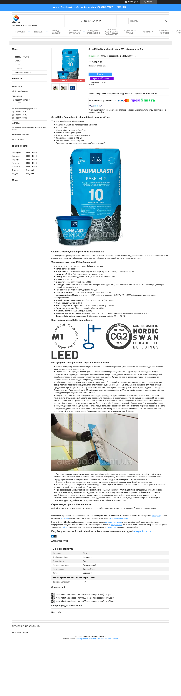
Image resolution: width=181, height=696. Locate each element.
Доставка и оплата (23, 72)
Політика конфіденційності (108, 639)
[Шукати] (166, 21)
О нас (17, 65)
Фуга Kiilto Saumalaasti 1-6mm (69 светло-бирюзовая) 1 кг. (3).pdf (85, 601)
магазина (65, 518)
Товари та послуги (164, 32)
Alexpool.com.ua (142, 531)
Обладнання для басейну (93, 32)
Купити (100, 74)
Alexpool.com (116, 525)
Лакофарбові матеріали (75, 32)
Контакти (148, 32)
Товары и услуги (22, 57)
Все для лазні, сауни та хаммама (111, 32)
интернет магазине (113, 522)
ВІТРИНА (121, 7)
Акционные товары (20, 632)
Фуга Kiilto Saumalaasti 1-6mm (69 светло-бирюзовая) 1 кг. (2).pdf (85, 598)
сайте (64, 527)
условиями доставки (119, 518)
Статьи (18, 61)
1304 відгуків (133, 2)
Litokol (38, 32)
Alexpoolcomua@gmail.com (26, 109)
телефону (156, 516)
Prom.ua (103, 636)
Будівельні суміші (130, 32)
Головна (20, 32)
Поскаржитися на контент (86, 639)
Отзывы (18, 69)
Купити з (101, 78)
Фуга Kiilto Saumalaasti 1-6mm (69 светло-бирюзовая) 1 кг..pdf (83, 594)
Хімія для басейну (56, 32)
